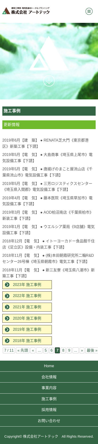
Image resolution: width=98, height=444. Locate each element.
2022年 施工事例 (27, 296)
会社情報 (49, 377)
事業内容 (49, 388)
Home (49, 366)
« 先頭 (22, 350)
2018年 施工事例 (27, 341)
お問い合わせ (49, 421)
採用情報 (49, 410)
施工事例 (49, 399)
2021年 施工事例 (27, 307)
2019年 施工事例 (27, 329)
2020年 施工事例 (27, 318)
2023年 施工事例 (27, 285)
